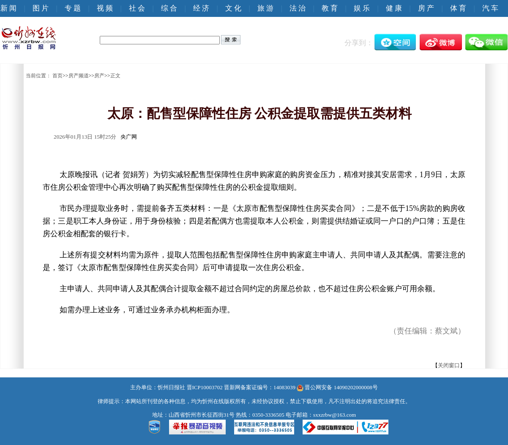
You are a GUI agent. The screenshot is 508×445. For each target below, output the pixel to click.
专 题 (73, 8)
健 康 (394, 8)
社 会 (137, 8)
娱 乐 (362, 8)
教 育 (330, 8)
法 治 (298, 8)
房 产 (426, 8)
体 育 (458, 8)
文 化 (233, 8)
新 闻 (8, 8)
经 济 (201, 8)
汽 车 (490, 8)
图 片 (41, 8)
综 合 (169, 8)
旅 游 (265, 8)
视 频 (105, 8)
